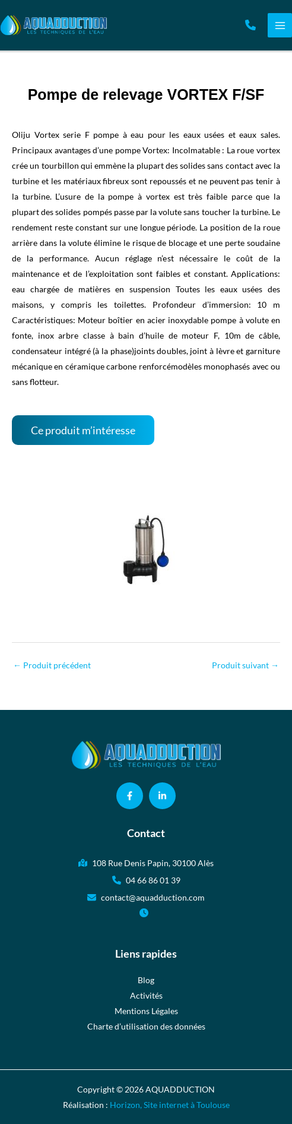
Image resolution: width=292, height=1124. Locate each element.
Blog (146, 980)
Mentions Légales (146, 1011)
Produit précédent (52, 665)
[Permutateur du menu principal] (280, 25)
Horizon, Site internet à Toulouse (170, 1105)
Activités (146, 995)
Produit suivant (245, 665)
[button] (250, 25)
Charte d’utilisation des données (146, 1026)
